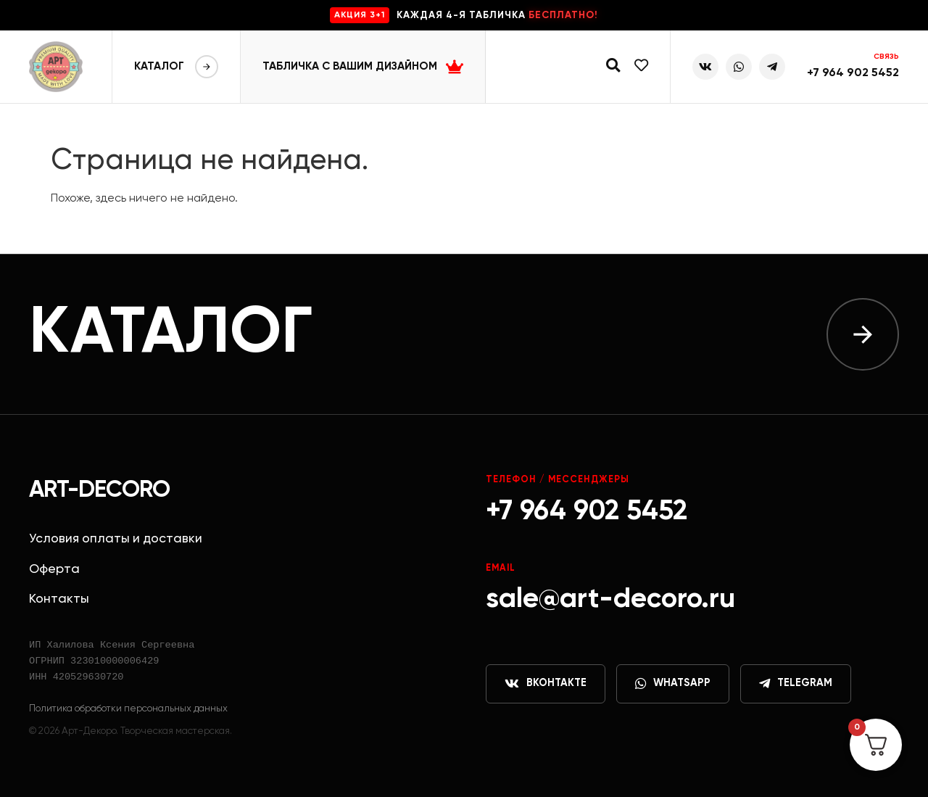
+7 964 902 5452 (853, 73)
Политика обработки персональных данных (128, 708)
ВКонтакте (546, 683)
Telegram (795, 683)
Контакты (59, 599)
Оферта (54, 569)
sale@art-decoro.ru (610, 599)
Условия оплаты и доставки (115, 538)
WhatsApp (672, 683)
